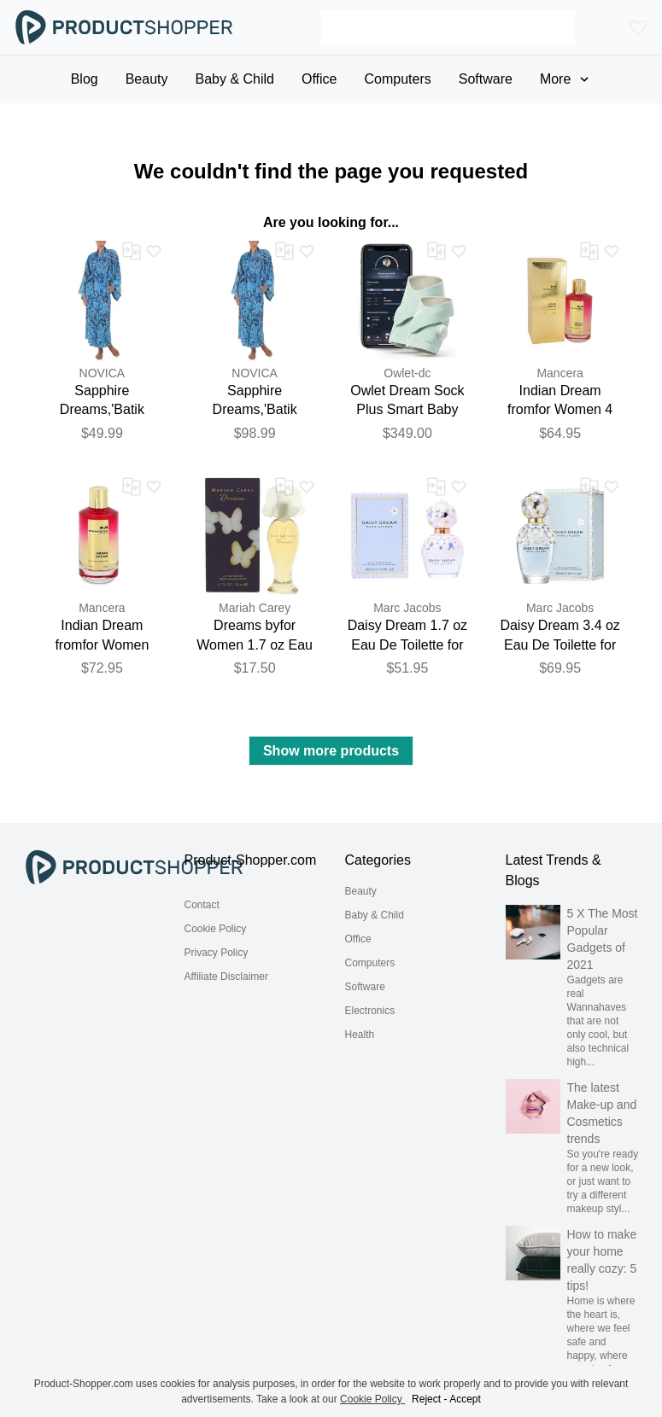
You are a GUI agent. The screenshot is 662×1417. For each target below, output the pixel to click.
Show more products (331, 750)
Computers (370, 963)
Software (365, 987)
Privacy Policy (217, 953)
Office (358, 939)
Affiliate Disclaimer (226, 977)
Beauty (361, 891)
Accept (465, 1399)
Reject (426, 1399)
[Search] (448, 27)
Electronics (370, 1011)
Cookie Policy (216, 929)
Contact (202, 905)
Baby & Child (374, 915)
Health (360, 1035)
